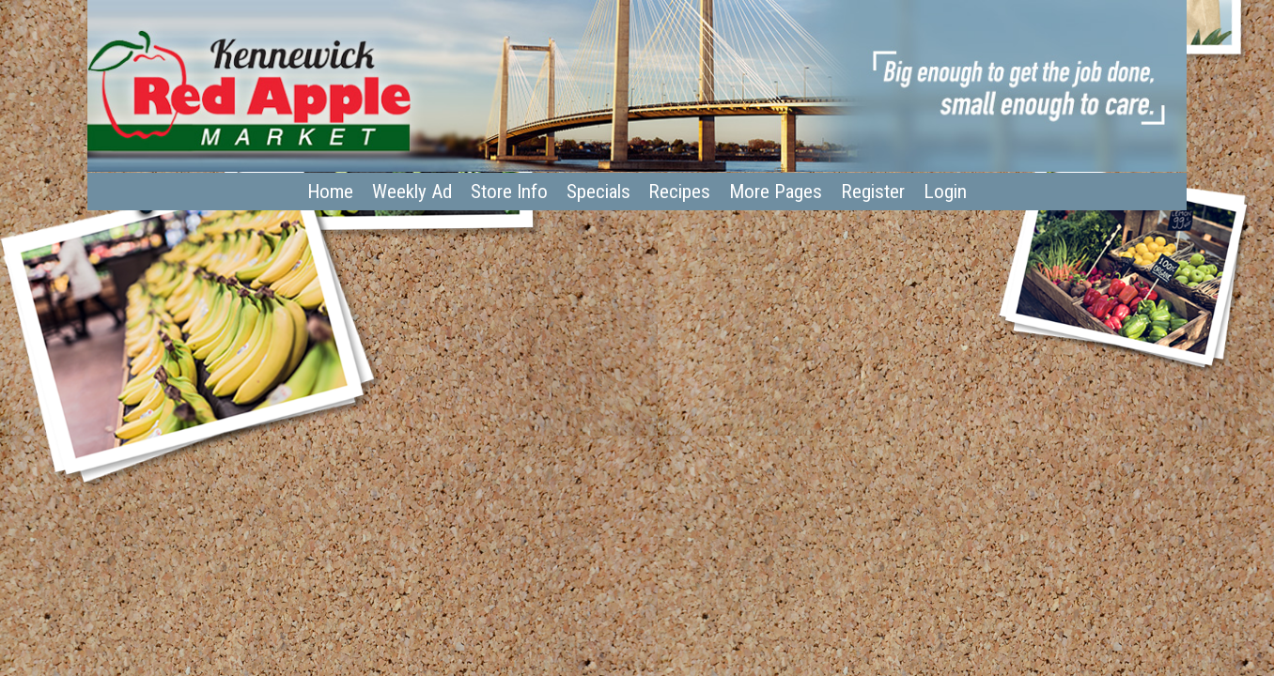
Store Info (509, 191)
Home (330, 191)
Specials (598, 191)
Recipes (679, 191)
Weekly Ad (412, 191)
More (775, 191)
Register (873, 191)
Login (945, 191)
